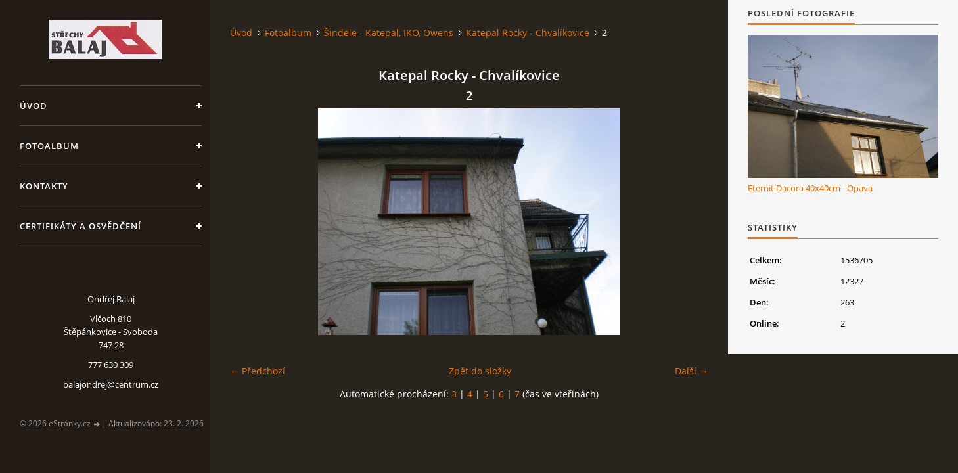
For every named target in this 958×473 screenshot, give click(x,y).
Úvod (33, 106)
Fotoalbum (49, 146)
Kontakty (44, 186)
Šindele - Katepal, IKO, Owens (388, 32)
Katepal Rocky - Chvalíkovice (527, 32)
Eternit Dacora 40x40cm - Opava (810, 188)
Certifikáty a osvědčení (80, 226)
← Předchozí (257, 371)
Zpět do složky (480, 371)
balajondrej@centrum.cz (110, 384)
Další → (691, 371)
